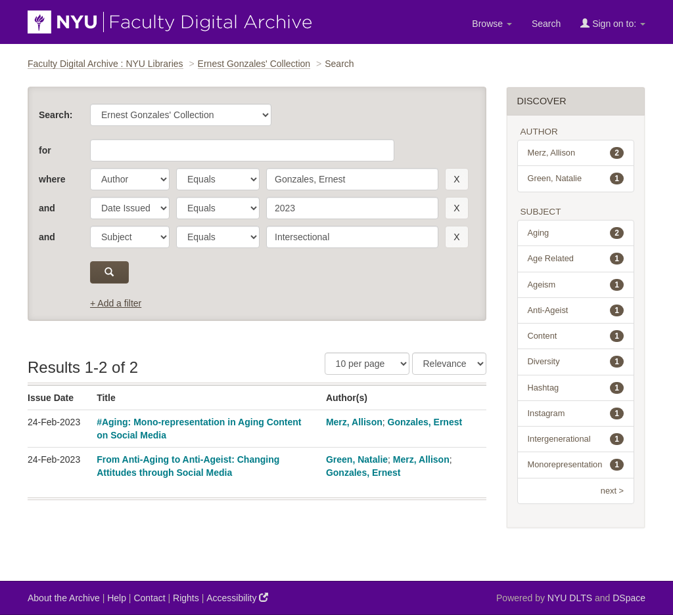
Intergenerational (576, 439)
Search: (55, 115)
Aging (576, 233)
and (47, 208)
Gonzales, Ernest (425, 422)
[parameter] (130, 179)
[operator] (218, 179)
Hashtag (576, 388)
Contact (149, 598)
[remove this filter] (456, 179)
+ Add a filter (115, 303)
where (52, 179)
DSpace (629, 598)
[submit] (109, 272)
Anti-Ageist (576, 310)
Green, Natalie (357, 459)
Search (546, 23)
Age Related (576, 259)
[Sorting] (449, 363)
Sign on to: (612, 23)
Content (576, 336)
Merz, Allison (354, 422)
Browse (492, 23)
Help (116, 598)
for (45, 150)
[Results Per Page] (367, 363)
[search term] (352, 179)
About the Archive (64, 598)
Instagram (576, 413)
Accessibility (237, 597)
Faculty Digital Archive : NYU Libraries (105, 63)
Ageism (576, 285)
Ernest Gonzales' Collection (254, 63)
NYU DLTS (569, 598)
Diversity (576, 362)
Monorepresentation (576, 465)
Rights (186, 598)
